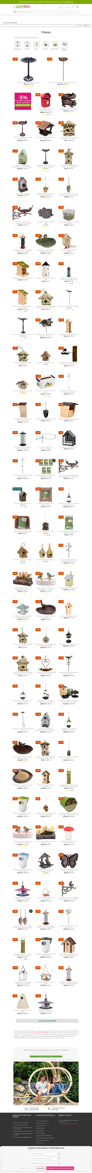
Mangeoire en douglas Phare (68, 334)
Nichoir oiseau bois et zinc (22, 503)
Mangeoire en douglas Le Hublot (46, 785)
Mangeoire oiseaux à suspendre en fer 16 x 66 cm (69, 504)
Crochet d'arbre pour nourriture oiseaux (46, 447)
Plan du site (40, 1143)
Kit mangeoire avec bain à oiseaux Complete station (68, 560)
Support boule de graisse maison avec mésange (23, 982)
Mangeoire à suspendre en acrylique (45, 898)
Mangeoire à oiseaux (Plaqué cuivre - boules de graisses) (68, 982)
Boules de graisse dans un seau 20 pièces (69, 222)
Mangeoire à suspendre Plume (69, 644)
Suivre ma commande (21, 1122)
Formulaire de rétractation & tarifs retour (23, 1128)
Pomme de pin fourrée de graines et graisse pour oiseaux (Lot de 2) (23, 927)
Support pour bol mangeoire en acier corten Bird (68, 363)
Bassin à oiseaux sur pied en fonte (29, 82)
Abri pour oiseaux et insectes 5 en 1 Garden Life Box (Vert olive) (69, 813)
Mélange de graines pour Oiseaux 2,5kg (46, 504)
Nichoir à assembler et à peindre (69, 250)
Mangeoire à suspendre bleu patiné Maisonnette (23, 616)
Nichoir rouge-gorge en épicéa (69, 419)
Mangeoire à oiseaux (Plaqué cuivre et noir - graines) (23, 250)
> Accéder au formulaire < (67, 1124)
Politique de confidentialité (22, 1137)
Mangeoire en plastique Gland (46, 419)
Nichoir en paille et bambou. (46, 560)
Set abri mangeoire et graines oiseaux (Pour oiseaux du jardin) (68, 702)
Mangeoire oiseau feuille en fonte (46, 222)
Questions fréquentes (21, 1125)
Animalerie (13, 22)
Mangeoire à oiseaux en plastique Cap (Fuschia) (22, 898)
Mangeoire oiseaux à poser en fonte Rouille (22, 785)
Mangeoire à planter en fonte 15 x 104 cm (23, 729)
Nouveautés (40, 1131)
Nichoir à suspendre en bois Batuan (23, 560)
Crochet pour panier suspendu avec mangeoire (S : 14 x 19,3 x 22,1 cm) (69, 899)
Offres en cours (42, 1123)
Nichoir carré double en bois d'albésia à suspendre (69, 166)
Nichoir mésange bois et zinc (68, 588)
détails (31, 1150)
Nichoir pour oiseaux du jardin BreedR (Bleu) (23, 870)
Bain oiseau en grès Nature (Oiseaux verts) (23, 757)
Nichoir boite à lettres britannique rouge (46, 109)
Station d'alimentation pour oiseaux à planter (69, 391)
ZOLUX (32, 1032)
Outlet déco (40, 1128)
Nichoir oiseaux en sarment (46, 531)
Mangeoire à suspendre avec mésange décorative (46, 194)
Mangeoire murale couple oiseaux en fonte (45, 870)
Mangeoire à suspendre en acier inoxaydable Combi (68, 278)
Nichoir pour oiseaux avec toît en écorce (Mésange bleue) (68, 954)
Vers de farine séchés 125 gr (23, 531)
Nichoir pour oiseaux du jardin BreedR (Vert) (23, 813)
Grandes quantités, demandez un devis (23, 1134)
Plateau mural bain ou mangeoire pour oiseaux (23, 222)
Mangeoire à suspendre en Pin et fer (46, 982)
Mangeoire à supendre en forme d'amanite (69, 842)
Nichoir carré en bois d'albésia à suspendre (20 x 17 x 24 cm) (23, 673)
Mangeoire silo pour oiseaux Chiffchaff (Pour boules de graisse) (69, 786)
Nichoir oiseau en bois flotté (23, 391)
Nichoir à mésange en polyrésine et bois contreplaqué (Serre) (46, 730)
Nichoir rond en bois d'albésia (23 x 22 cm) (22, 645)
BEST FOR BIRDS (42, 1032)
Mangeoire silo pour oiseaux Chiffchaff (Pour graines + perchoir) (23, 955)
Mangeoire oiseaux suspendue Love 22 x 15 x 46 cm (46, 673)
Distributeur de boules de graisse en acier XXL (23, 447)
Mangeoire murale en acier (69, 447)
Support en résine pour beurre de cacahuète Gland (46, 813)
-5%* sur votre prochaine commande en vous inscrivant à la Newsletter (46, 1050)
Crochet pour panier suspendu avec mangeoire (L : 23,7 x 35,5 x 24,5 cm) (69, 476)
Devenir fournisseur (43, 1140)
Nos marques (41, 1133)
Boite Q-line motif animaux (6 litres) (45, 391)
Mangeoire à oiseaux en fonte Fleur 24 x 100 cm (45, 335)
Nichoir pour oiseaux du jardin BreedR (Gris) (46, 954)
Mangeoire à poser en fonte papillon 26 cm (69, 870)
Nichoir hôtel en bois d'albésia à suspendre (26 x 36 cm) (46, 757)
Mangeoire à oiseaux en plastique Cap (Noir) (45, 1011)
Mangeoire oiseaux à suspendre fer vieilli (69, 757)
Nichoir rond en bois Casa (45, 362)
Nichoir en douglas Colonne (69, 616)
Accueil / (6, 22)
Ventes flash (40, 1126)
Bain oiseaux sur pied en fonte (23, 334)
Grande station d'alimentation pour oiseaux (23, 476)
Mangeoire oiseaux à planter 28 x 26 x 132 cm (69, 673)
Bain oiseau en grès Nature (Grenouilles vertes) (46, 250)
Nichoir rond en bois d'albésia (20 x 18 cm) (22, 363)
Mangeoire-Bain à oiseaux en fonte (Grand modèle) (45, 166)
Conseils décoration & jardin (46, 1138)
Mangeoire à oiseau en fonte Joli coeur (46, 616)
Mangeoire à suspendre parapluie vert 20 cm (68, 729)
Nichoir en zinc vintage (22, 193)
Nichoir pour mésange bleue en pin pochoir (23, 307)
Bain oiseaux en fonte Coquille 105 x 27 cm (63, 82)
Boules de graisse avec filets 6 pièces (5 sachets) (45, 476)
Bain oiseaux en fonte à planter (69, 306)
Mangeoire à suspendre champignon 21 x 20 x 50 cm (46, 701)
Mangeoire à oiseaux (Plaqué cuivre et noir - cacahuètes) (45, 926)
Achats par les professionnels (23, 1131)
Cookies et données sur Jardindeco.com (46, 1148)
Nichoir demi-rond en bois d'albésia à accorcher (68, 138)
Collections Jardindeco (44, 1135)
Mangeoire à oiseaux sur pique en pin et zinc (69, 926)
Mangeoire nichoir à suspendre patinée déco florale (46, 645)
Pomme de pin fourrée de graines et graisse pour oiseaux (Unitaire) (69, 195)
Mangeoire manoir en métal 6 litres (45, 278)
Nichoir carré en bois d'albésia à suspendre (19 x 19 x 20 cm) (46, 307)
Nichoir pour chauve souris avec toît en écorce (23, 419)
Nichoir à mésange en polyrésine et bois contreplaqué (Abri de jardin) (23, 167)
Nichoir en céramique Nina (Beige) (23, 1011)
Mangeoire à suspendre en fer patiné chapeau (22, 701)
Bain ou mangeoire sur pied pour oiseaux (23, 138)
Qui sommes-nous (43, 1121)
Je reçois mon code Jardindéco (46, 1056)
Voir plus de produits (47, 1021)
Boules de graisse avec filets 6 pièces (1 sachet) (68, 532)
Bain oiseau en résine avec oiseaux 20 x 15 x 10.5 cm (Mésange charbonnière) (45, 589)
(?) (44, 1154)
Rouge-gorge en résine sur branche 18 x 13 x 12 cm (23, 588)
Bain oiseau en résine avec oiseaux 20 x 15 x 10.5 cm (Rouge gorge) (22, 842)
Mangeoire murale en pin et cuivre (46, 138)
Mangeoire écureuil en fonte (69, 109)
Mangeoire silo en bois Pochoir (23, 278)
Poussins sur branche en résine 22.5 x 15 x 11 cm (46, 842)
